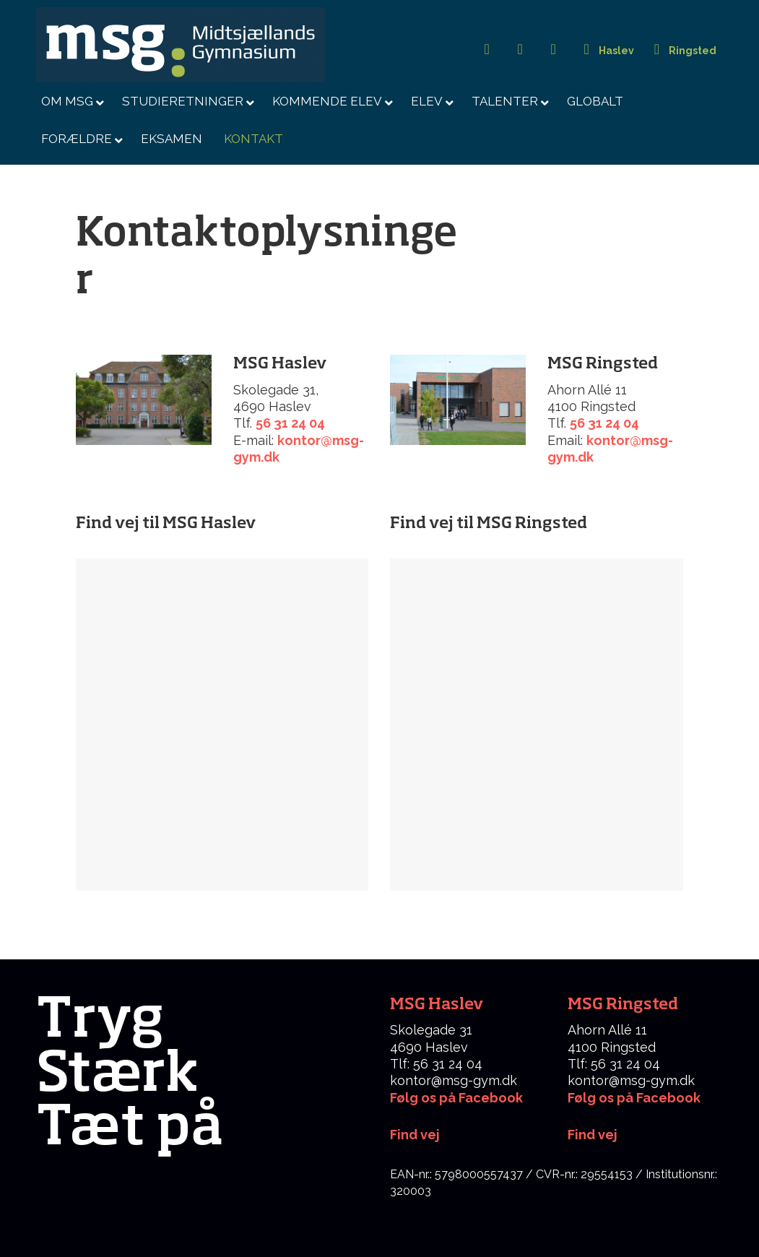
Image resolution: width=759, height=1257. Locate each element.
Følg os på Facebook (456, 1097)
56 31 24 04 (290, 423)
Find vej (592, 1134)
